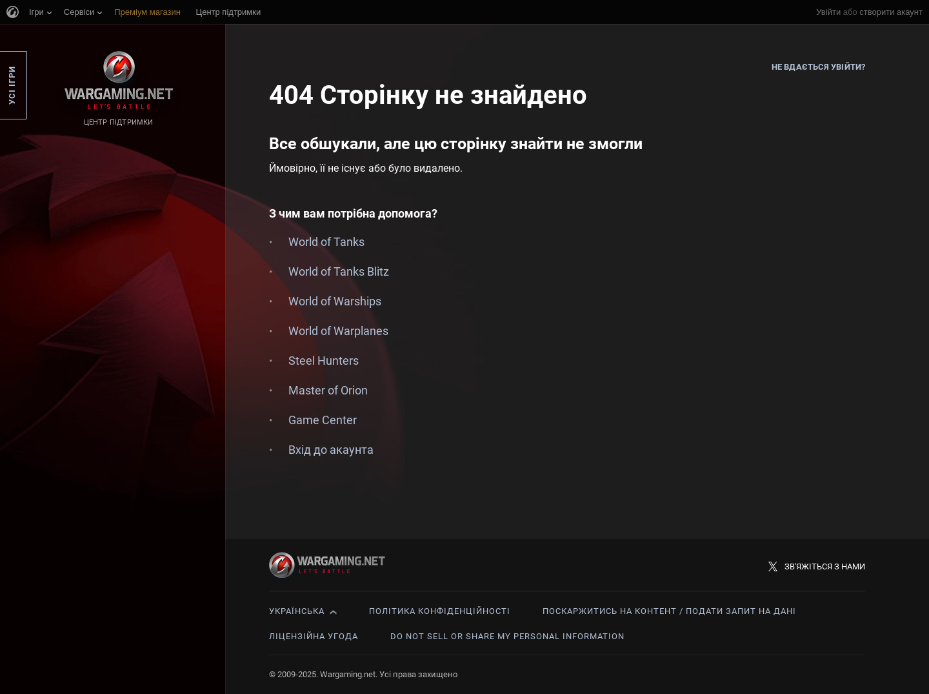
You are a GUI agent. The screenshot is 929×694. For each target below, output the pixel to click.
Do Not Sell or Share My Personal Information (507, 636)
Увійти (828, 12)
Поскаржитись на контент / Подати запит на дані (669, 611)
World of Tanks (326, 242)
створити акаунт (891, 12)
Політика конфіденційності (439, 611)
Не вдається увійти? (818, 67)
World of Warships (334, 301)
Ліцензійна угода (313, 636)
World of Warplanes (338, 331)
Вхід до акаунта (331, 449)
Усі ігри (12, 85)
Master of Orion (328, 390)
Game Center (322, 420)
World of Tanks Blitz (338, 271)
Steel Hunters (323, 360)
